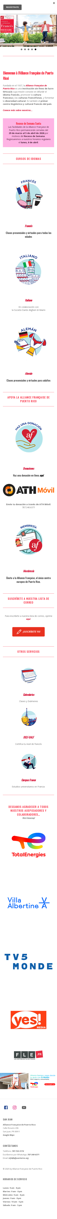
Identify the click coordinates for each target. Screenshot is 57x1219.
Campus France (28, 780)
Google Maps (8, 1135)
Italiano (28, 300)
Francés (28, 226)
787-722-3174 (18, 1151)
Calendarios (28, 694)
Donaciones (28, 468)
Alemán (28, 373)
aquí (41, 475)
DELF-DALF (28, 737)
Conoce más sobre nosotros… (18, 110)
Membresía (28, 571)
